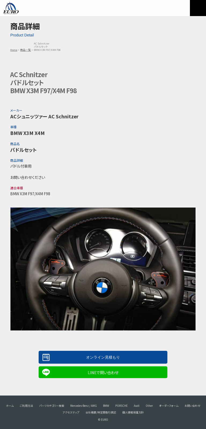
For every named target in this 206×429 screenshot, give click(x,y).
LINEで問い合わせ (103, 372)
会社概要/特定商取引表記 (101, 412)
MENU (198, 8)
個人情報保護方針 (133, 412)
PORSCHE (121, 406)
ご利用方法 (26, 406)
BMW (106, 406)
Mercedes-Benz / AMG (83, 406)
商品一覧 (25, 50)
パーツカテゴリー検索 (51, 406)
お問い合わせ (192, 406)
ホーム (10, 406)
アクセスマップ (70, 412)
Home (13, 50)
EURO (10, 8)
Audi (136, 406)
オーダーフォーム (168, 406)
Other (149, 406)
